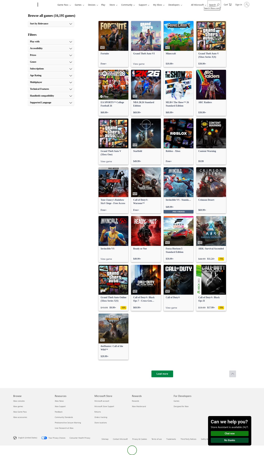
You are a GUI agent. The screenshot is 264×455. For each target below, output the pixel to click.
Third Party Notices (188, 439)
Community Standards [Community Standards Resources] (64, 417)
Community (126, 4)
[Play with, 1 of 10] (51, 41)
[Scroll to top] (232, 374)
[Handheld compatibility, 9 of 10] (51, 96)
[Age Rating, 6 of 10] (51, 75)
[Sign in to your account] (242, 5)
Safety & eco (206, 439)
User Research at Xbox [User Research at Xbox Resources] (64, 428)
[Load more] (162, 374)
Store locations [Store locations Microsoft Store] (100, 422)
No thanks (229, 440)
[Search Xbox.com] (214, 4)
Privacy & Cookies (139, 439)
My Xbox (157, 4)
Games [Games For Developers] (176, 401)
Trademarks (171, 439)
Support (143, 4)
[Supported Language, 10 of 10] (51, 102)
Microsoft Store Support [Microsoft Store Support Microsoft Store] (104, 406)
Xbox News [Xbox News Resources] (59, 401)
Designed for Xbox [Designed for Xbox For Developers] (181, 406)
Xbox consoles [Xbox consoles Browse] (19, 401)
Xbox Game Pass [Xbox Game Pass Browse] (20, 412)
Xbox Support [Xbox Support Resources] (60, 406)
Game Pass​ (62, 4)
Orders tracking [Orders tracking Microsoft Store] (100, 417)
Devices (91, 4)
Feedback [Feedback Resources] (58, 412)
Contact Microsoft (120, 439)
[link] (113, 44)
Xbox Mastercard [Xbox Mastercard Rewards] (139, 406)
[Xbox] (47, 4)
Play (103, 4)
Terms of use (157, 439)
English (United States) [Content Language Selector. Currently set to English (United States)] (27, 438)
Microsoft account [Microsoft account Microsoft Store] (101, 401)
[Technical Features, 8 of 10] (51, 89)
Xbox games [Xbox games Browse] (18, 406)
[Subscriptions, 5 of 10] (51, 68)
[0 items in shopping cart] (228, 4)
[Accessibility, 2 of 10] (51, 48)
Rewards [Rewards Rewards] (135, 401)
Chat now (230, 433)
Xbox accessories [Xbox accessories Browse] (20, 417)
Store (112, 4)
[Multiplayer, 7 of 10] (51, 82)
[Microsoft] (24, 4)
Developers (174, 4)
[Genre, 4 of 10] (51, 62)
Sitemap (105, 439)
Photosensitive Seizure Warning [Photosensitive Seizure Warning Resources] (68, 422)
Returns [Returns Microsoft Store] (97, 412)
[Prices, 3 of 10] (51, 55)
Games (78, 4)
